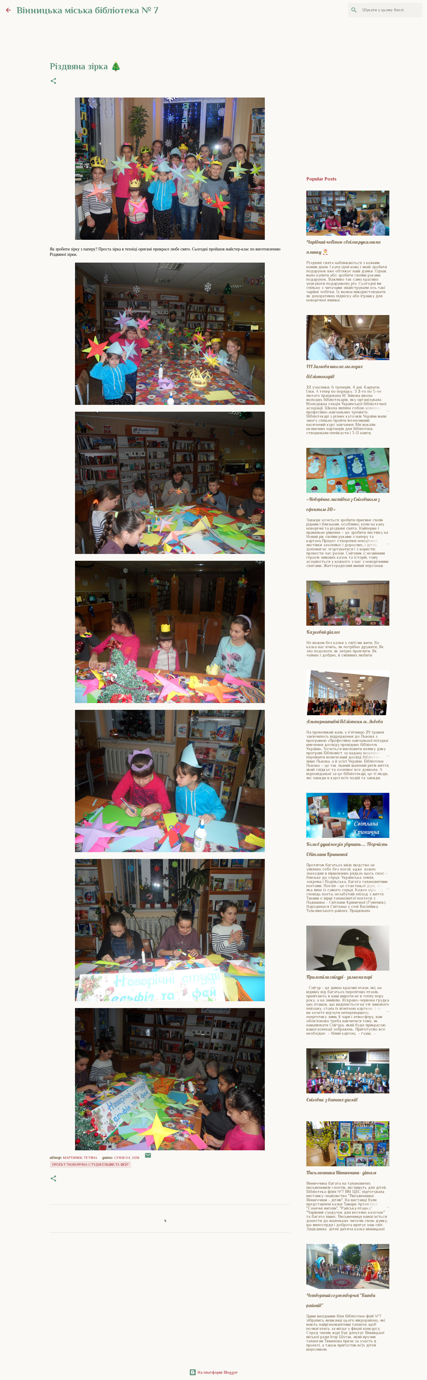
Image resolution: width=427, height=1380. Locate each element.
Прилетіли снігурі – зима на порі (339, 977)
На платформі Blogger (213, 1372)
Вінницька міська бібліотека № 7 (87, 10)
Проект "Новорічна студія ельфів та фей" (90, 1164)
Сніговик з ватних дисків (332, 1100)
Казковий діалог (323, 632)
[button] (53, 81)
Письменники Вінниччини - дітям (341, 1172)
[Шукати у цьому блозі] (391, 10)
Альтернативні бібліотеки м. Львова (344, 721)
